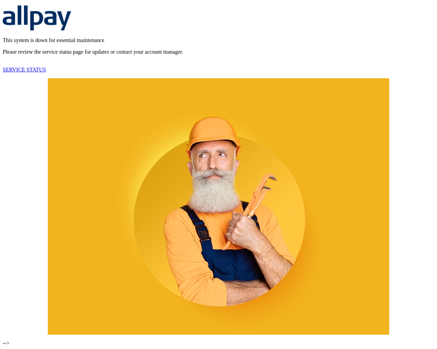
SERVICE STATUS (24, 69)
